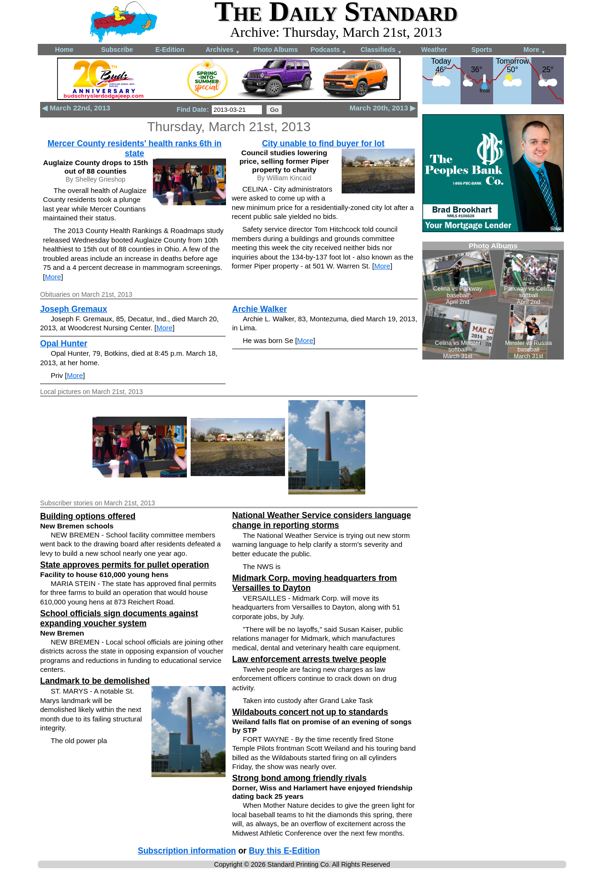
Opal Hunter (63, 343)
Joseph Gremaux (73, 309)
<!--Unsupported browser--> (493, 301)
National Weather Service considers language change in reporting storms (321, 520)
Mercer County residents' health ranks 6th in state (135, 148)
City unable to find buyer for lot (323, 143)
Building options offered (87, 516)
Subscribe (117, 49)
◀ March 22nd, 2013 (76, 108)
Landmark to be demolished (95, 681)
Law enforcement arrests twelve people (309, 659)
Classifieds (381, 50)
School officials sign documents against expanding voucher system (119, 618)
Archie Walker (259, 309)
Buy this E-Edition (284, 850)
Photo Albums (275, 49)
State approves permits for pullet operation (124, 565)
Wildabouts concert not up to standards (310, 712)
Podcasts (328, 50)
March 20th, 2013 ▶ (383, 108)
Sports (481, 49)
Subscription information (187, 850)
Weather (434, 49)
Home (64, 49)
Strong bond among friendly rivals (299, 778)
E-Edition (169, 49)
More (534, 50)
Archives (223, 50)
